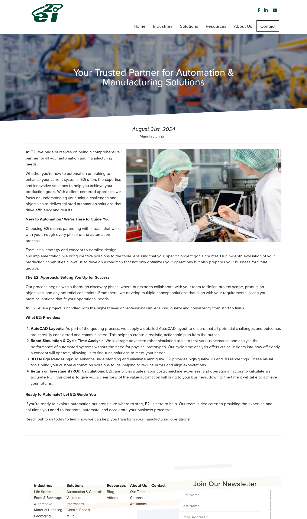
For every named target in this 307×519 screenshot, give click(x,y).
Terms (57, 508)
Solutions (75, 448)
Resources (116, 448)
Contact (158, 448)
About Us (138, 448)
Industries (43, 448)
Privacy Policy (40, 508)
